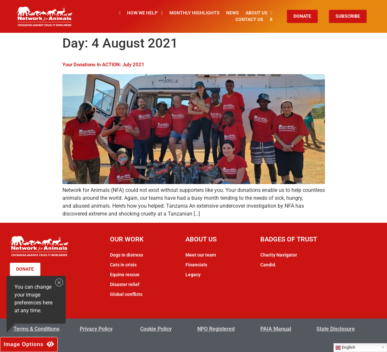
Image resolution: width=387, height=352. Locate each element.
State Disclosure (335, 329)
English (345, 347)
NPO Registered (216, 329)
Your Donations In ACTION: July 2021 (103, 65)
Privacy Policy (96, 329)
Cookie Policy (156, 329)
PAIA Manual (275, 329)
